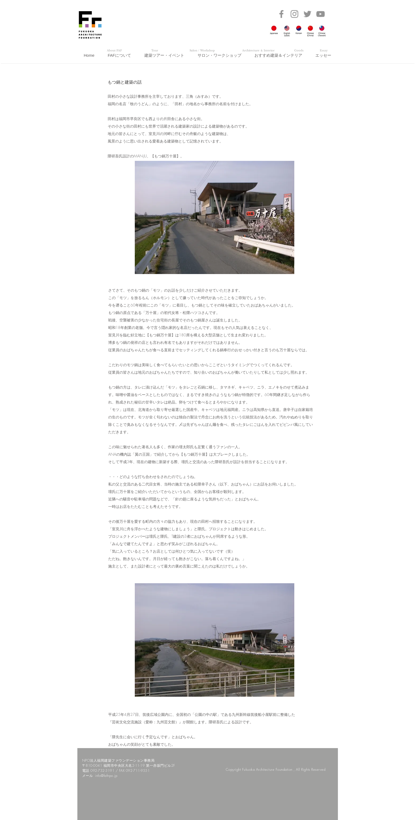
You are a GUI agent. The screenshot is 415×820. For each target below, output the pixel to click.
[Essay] (324, 50)
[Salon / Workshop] (202, 50)
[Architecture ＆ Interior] (258, 50)
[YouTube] (320, 14)
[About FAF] (115, 50)
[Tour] (155, 50)
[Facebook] (281, 14)
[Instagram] (294, 14)
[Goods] (299, 50)
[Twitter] (307, 14)
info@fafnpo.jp (106, 775)
